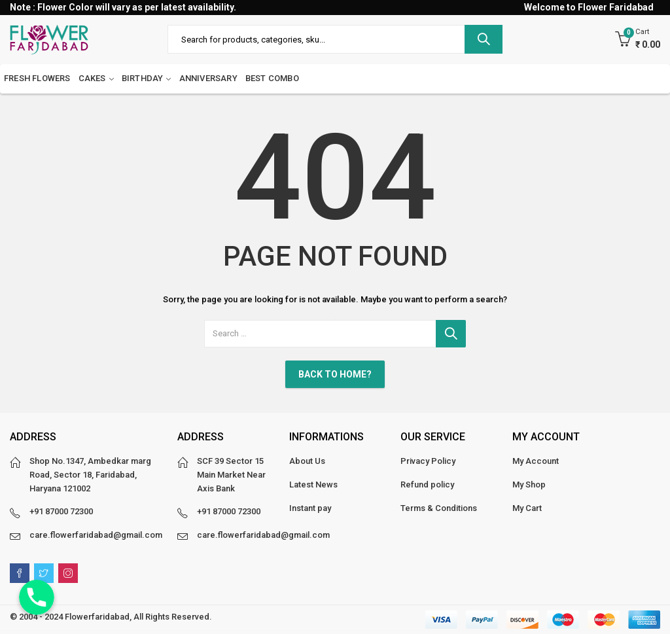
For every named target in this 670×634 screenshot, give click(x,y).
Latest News (313, 484)
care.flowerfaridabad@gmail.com (95, 535)
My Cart (527, 508)
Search (483, 39)
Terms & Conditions (438, 508)
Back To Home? (335, 374)
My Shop (529, 484)
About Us (307, 461)
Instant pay (310, 508)
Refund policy (427, 484)
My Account (535, 461)
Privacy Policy (427, 461)
